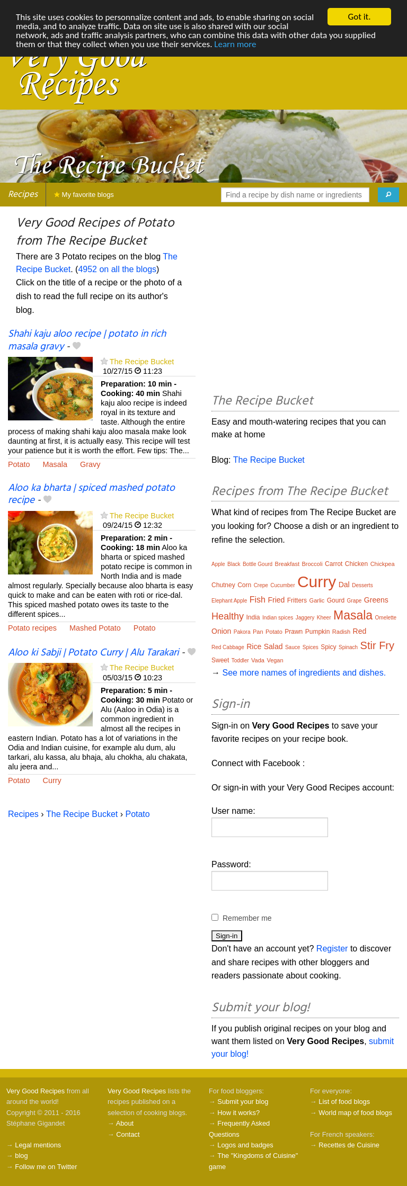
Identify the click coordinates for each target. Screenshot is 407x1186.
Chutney (223, 585)
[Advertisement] (305, 302)
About (125, 1123)
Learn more (235, 44)
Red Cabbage (227, 647)
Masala (55, 464)
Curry (52, 780)
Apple (218, 564)
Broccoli (312, 564)
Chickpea (382, 564)
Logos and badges (245, 1145)
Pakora (242, 632)
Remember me (247, 918)
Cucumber (282, 585)
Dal (344, 584)
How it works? (238, 1113)
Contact (127, 1134)
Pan (258, 631)
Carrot (333, 564)
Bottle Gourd (257, 564)
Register (332, 948)
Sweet (220, 660)
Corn (244, 585)
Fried (276, 600)
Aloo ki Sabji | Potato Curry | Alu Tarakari (93, 653)
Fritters (297, 600)
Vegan (275, 660)
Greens (376, 600)
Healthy (227, 616)
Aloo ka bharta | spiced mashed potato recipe (91, 494)
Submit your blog (242, 1102)
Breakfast (287, 564)
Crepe (261, 585)
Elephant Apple (229, 601)
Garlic (317, 600)
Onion (221, 631)
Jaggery (305, 618)
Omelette (386, 618)
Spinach (348, 647)
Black (233, 564)
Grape (354, 601)
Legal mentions (38, 1145)
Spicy (328, 647)
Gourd (335, 600)
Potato (19, 464)
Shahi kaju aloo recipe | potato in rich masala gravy (87, 340)
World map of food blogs (355, 1113)
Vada (257, 660)
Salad (273, 646)
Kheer (324, 618)
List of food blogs (344, 1102)
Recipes (23, 194)
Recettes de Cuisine (348, 1145)
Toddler (240, 660)
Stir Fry (377, 645)
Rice (253, 646)
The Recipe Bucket (142, 361)
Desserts (362, 585)
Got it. (359, 16)
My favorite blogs (84, 195)
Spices (310, 647)
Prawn (294, 631)
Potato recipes (32, 628)
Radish (341, 631)
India (253, 617)
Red (360, 631)
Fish (258, 599)
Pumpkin (317, 631)
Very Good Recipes (35, 1091)
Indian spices (277, 618)
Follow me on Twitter (46, 1167)
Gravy (90, 464)
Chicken (356, 564)
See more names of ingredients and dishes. (304, 672)
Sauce (292, 647)
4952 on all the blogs (117, 269)
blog (21, 1156)
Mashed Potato (95, 628)
